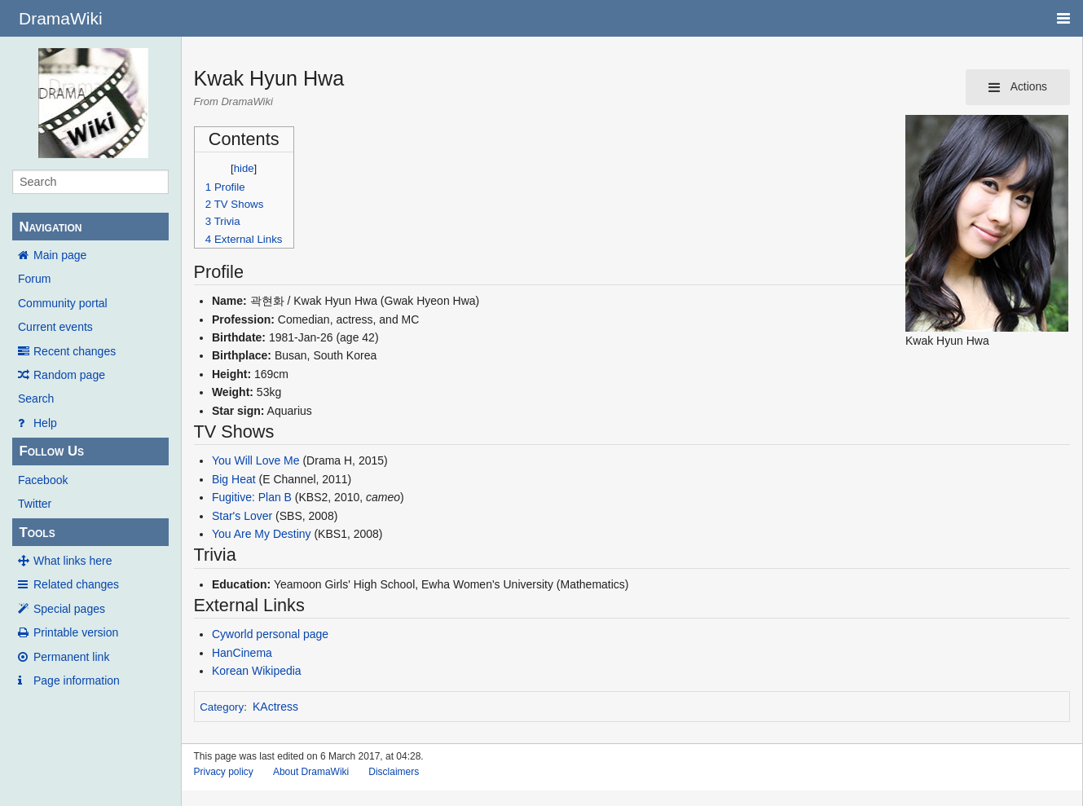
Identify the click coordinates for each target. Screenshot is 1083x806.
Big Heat (234, 479)
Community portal (63, 303)
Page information (76, 680)
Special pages (69, 608)
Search (36, 398)
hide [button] (244, 168)
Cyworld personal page (270, 634)
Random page (69, 374)
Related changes (76, 584)
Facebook (43, 480)
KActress (275, 706)
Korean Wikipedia (257, 670)
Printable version (75, 632)
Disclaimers (393, 771)
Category (222, 707)
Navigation (50, 227)
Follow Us (51, 451)
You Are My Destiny (261, 533)
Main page (59, 255)
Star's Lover (242, 515)
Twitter (34, 503)
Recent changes (74, 351)
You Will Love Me (256, 460)
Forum (34, 278)
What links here (72, 560)
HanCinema (242, 652)
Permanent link (71, 656)
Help (45, 422)
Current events (55, 326)
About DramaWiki (311, 771)
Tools (37, 532)
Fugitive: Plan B (252, 497)
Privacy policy (223, 771)
